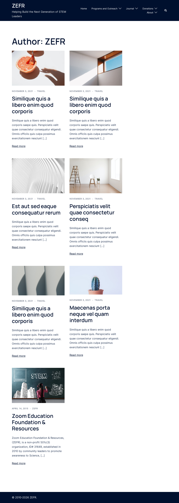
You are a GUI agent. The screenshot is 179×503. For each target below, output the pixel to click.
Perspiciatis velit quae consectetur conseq (92, 212)
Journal (130, 8)
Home (84, 8)
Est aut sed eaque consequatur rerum (36, 209)
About (150, 12)
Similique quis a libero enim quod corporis (32, 105)
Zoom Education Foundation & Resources (32, 422)
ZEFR (18, 5)
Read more (18, 146)
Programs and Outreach (104, 8)
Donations (148, 8)
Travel (41, 91)
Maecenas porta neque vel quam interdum (90, 314)
